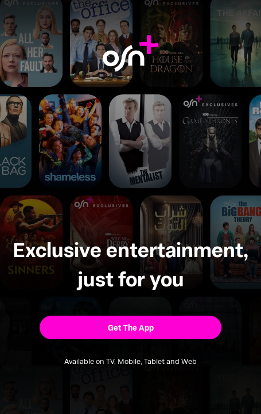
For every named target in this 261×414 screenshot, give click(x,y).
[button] (131, 328)
